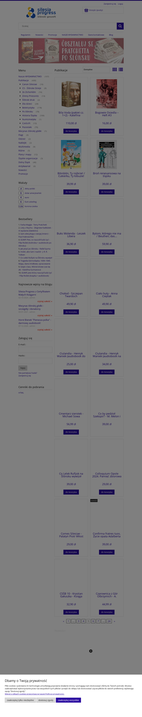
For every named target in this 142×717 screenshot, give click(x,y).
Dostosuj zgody (45, 700)
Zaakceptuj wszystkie (68, 700)
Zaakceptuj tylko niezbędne (20, 700)
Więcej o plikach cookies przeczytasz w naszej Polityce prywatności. (34, 694)
